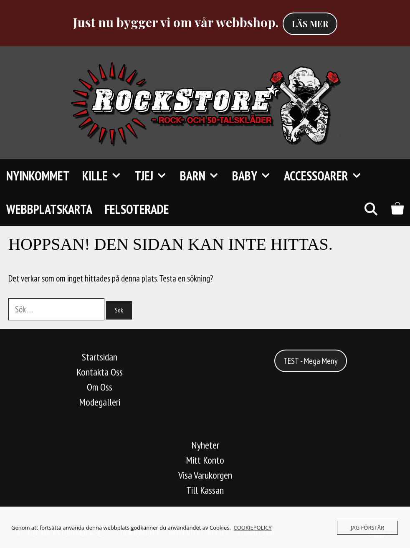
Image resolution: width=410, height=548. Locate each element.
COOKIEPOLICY (253, 527)
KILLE (105, 176)
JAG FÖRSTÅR (367, 527)
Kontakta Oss (99, 371)
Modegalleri (99, 402)
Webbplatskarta (49, 209)
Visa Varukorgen (205, 475)
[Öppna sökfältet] (370, 209)
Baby (255, 176)
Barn (203, 176)
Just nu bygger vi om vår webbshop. (175, 22)
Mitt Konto (205, 460)
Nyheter (205, 445)
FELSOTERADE (137, 209)
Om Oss (99, 387)
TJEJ (154, 176)
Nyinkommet (38, 175)
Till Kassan (205, 490)
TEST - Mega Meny (310, 360)
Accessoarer (326, 176)
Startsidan (99, 356)
